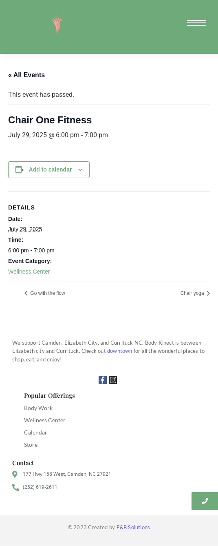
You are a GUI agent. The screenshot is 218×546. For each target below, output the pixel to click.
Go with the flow (47, 293)
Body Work (38, 407)
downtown (119, 351)
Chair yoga (193, 293)
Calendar (35, 432)
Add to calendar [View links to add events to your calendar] (50, 169)
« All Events (26, 74)
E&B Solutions (133, 527)
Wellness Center (29, 271)
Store (30, 444)
